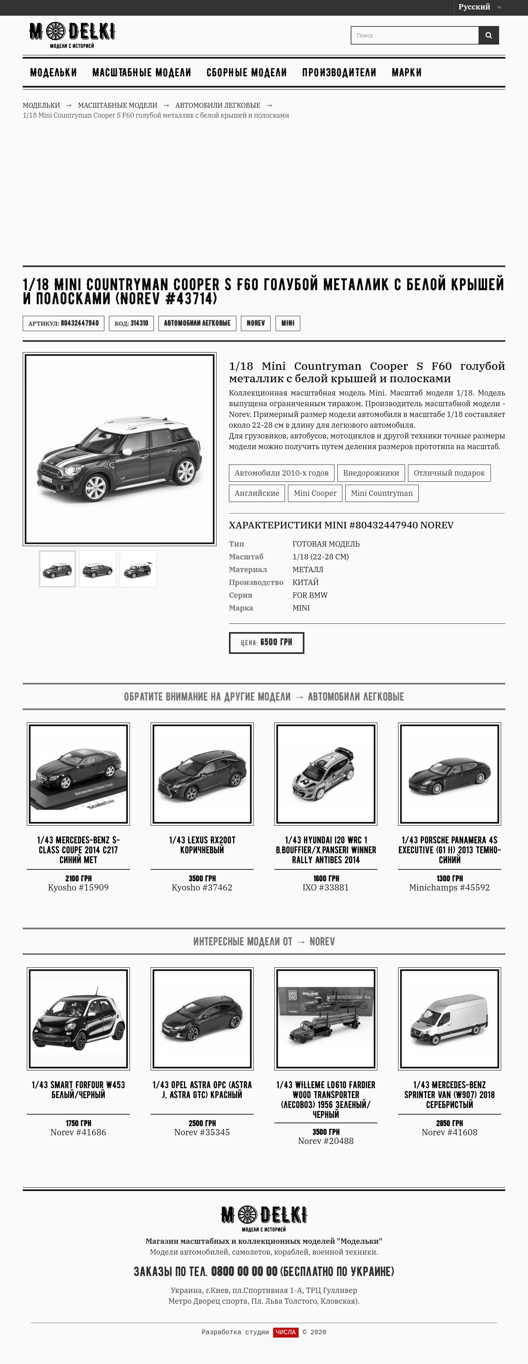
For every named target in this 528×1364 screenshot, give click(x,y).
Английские (257, 493)
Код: (131, 323)
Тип (236, 544)
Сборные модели (247, 72)
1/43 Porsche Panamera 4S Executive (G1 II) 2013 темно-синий (449, 850)
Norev (256, 323)
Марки (407, 72)
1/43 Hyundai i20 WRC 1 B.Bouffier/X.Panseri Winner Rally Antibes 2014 (326, 850)
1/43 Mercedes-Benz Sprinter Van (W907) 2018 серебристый (449, 1095)
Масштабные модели (142, 72)
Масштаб (246, 556)
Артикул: (63, 323)
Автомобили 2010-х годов (282, 473)
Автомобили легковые (197, 323)
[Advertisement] (264, 197)
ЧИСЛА (286, 1332)
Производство (256, 582)
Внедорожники (371, 473)
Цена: (249, 642)
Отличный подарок (449, 473)
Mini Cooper (315, 493)
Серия (240, 595)
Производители (339, 72)
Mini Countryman (382, 493)
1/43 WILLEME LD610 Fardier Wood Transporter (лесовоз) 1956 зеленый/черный (325, 1099)
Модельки (54, 72)
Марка (241, 608)
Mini (288, 323)
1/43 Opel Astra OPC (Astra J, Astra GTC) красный (202, 1090)
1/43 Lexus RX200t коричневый (202, 845)
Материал (248, 569)
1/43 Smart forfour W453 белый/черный (78, 1090)
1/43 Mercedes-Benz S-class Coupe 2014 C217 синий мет (78, 850)
